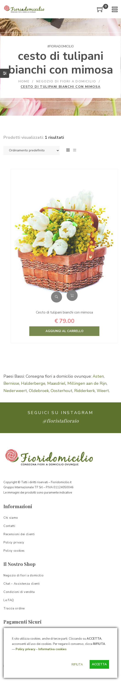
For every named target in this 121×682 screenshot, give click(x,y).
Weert (103, 390)
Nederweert (15, 390)
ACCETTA (99, 664)
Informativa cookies (52, 649)
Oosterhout (61, 390)
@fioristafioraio (60, 420)
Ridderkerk (84, 390)
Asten (98, 376)
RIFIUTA (77, 665)
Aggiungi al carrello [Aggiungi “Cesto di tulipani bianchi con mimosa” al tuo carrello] (85, 295)
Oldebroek (39, 390)
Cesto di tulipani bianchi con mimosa (77, 312)
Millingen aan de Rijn (87, 383)
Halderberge (33, 383)
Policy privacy (25, 649)
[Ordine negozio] (31, 150)
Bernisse (11, 383)
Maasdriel (56, 383)
